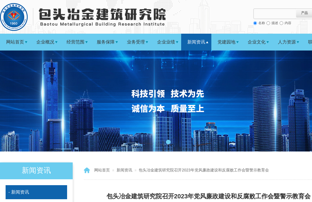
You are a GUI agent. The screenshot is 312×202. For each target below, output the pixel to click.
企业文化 (257, 42)
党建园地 (226, 42)
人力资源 (287, 42)
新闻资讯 (196, 42)
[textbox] (274, 13)
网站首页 (15, 42)
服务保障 (106, 42)
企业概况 (45, 42)
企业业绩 (166, 42)
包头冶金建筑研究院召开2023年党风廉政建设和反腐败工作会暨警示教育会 (204, 170)
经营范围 (75, 42)
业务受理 (136, 42)
